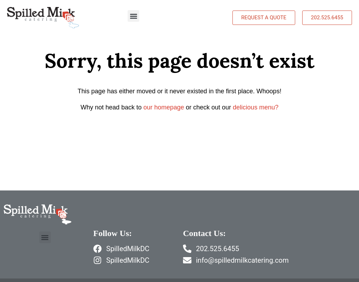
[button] (133, 16)
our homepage (163, 107)
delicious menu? (255, 107)
